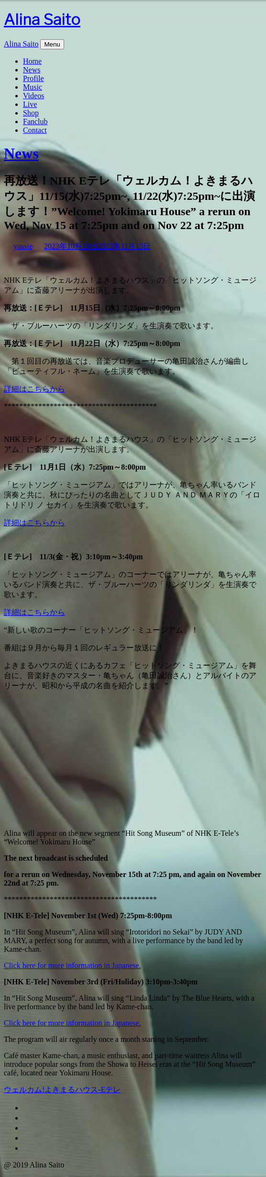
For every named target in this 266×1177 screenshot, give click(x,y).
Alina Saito (42, 19)
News (31, 70)
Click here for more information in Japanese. (72, 965)
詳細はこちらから (34, 389)
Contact (35, 130)
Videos (33, 96)
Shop (31, 113)
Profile (33, 78)
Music (32, 87)
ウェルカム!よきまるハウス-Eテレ (62, 1089)
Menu (52, 44)
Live (30, 104)
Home (32, 61)
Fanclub (35, 121)
